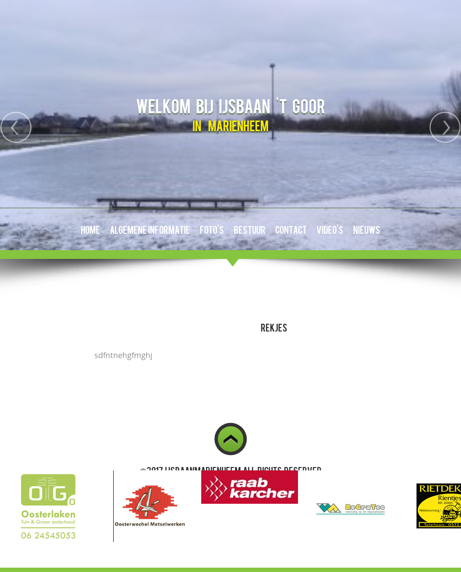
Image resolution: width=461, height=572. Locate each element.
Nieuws (366, 229)
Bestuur (250, 229)
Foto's (212, 229)
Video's (329, 229)
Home (90, 229)
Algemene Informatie (150, 229)
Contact (291, 229)
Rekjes (274, 327)
